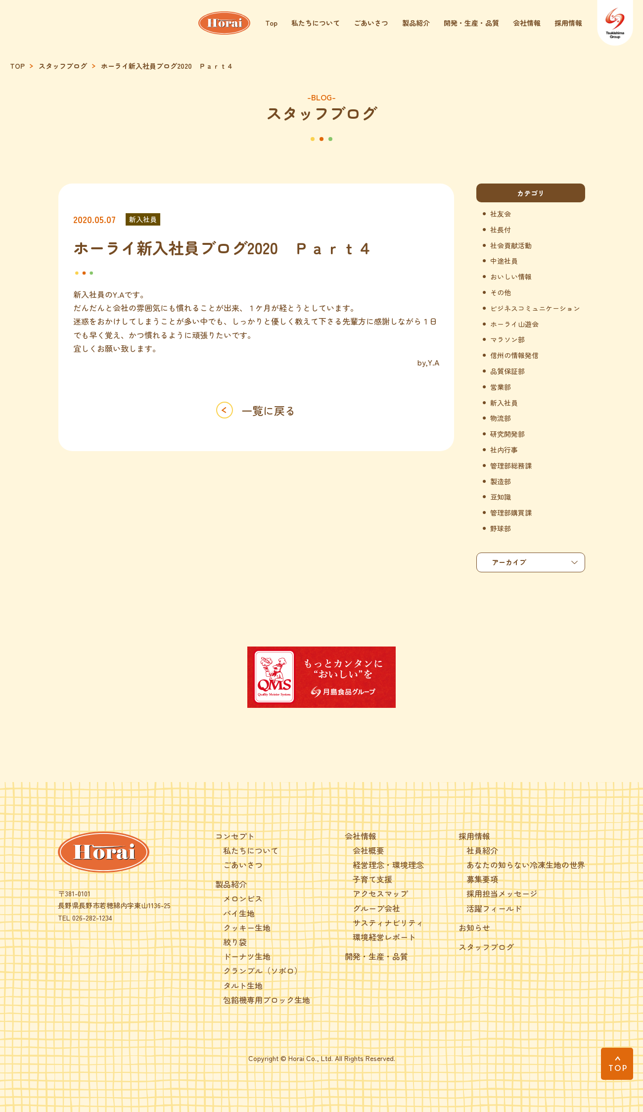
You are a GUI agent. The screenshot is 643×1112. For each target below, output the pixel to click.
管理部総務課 (511, 466)
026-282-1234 (92, 918)
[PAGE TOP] (617, 1064)
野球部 (500, 528)
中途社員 (504, 261)
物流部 (500, 418)
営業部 (500, 387)
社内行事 (504, 450)
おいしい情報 (511, 277)
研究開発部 (507, 434)
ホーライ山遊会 (514, 324)
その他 (500, 292)
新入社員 (143, 219)
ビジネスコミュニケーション (535, 308)
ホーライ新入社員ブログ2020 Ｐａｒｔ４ (167, 66)
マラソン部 (507, 339)
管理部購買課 (511, 513)
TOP (17, 66)
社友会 (500, 214)
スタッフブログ (63, 66)
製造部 (500, 481)
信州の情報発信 (514, 355)
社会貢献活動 (511, 245)
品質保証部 (507, 371)
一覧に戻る (268, 410)
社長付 (500, 230)
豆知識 (500, 497)
